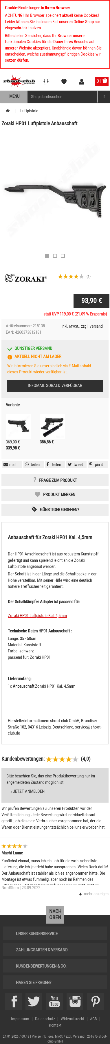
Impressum (20, 1019)
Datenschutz (45, 1019)
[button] (95, 464)
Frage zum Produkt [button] (58, 480)
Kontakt (55, 1025)
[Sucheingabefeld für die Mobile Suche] (63, 97)
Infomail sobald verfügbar (55, 385)
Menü (14, 96)
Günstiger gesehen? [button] (59, 509)
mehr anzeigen (96, 893)
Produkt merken (59, 494)
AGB (93, 1019)
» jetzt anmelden (27, 791)
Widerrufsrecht (72, 1019)
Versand (96, 326)
